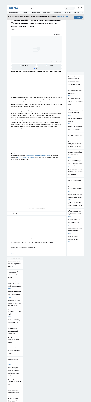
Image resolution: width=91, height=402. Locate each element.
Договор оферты (25, 363)
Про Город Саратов (51, 355)
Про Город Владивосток (32, 356)
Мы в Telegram (67, 12)
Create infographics (40, 208)
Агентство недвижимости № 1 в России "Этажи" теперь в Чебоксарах (36, 252)
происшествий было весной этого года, (45, 110)
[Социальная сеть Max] (36, 68)
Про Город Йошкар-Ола (32, 353)
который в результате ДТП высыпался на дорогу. (38, 155)
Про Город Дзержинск (21, 356)
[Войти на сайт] (81, 8)
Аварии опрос (31, 208)
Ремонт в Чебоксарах (13, 12)
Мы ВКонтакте (57, 12)
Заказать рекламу (47, 12)
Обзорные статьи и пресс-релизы (43, 363)
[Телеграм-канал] (49, 65)
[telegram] (17, 213)
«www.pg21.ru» (15, 367)
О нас (23, 362)
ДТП (13, 29)
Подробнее (39, 382)
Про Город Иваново (51, 353)
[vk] (13, 213)
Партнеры (39, 365)
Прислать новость (70, 8)
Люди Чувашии (33, 8)
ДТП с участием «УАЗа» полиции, (25, 157)
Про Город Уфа (40, 355)
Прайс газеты (9, 365)
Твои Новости (19, 353)
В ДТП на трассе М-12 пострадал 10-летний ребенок (36, 248)
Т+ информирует (25, 12)
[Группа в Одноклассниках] (62, 355)
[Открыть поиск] (78, 8)
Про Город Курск (20, 355)
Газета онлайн (44, 8)
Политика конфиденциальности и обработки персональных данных (18, 384)
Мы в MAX (76, 12)
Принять (78, 17)
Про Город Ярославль (10, 355)
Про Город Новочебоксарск (11, 353)
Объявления (9, 363)
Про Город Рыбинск (31, 355)
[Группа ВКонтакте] (23, 65)
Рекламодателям (55, 8)
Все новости (24, 8)
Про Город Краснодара (42, 356)
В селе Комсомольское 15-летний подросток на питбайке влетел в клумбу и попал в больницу (36, 243)
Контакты (39, 362)
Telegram (8, 362)
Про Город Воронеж (41, 353)
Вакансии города (36, 12)
